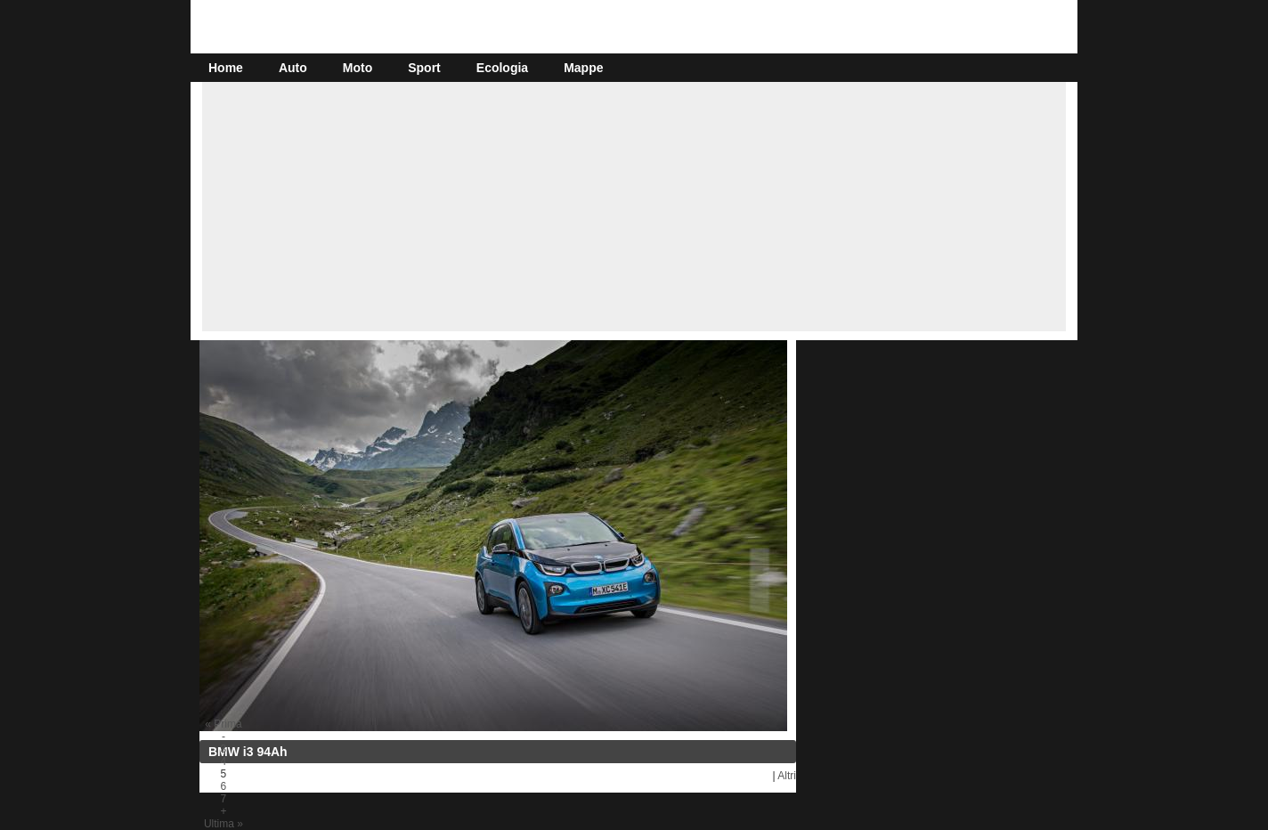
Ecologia (502, 68)
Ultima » (223, 824)
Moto (357, 68)
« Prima (223, 724)
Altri (786, 775)
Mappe (583, 68)
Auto (293, 68)
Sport (424, 68)
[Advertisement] (634, 206)
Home (225, 68)
